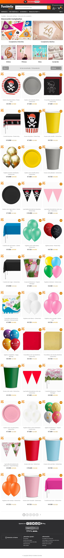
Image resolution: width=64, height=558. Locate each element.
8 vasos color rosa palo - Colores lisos (32, 500)
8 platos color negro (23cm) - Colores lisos (11, 210)
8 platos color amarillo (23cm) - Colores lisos (32, 173)
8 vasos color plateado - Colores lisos (53, 172)
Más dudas (26, 545)
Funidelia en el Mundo (47, 538)
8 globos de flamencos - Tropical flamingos (53, 428)
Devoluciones (26, 543)
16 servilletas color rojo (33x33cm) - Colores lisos (31, 355)
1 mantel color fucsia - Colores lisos (52, 500)
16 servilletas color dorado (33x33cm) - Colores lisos (53, 355)
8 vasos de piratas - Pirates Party (32, 136)
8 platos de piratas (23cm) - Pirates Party (11, 100)
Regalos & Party (34, 11)
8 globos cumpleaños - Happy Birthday (11, 355)
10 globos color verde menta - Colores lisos (32, 246)
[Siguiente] (40, 514)
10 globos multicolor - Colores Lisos (52, 282)
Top (60, 11)
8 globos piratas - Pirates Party (52, 245)
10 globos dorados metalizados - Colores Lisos (11, 173)
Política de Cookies (46, 543)
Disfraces (4, 11)
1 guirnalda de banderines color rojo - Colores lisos (32, 392)
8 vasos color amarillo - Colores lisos (52, 136)
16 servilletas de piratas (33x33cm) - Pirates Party (52, 100)
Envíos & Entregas (27, 540)
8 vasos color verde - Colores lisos (11, 391)
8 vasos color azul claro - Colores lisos (53, 464)
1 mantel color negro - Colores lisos (11, 282)
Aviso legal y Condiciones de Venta (50, 540)
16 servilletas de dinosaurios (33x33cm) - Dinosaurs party (11, 319)
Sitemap (44, 545)
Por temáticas (13, 11)
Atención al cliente (11, 537)
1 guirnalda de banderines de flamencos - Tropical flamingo (11, 464)
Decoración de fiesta (12, 16)
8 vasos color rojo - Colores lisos (32, 464)
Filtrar (5, 68)
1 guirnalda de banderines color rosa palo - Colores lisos (53, 210)
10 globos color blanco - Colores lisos (32, 318)
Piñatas (24, 62)
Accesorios (23, 11)
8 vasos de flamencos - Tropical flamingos (32, 282)
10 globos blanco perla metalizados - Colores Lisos (32, 428)
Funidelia (3, 16)
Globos (8, 62)
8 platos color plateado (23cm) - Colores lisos (32, 100)
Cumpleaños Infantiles (16, 42)
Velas (40, 62)
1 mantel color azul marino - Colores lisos (11, 246)
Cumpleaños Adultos (47, 42)
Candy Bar (55, 62)
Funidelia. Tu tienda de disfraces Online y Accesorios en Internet (7, 7)
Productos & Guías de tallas (30, 542)
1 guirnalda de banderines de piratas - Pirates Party (32, 210)
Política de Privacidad (47, 542)
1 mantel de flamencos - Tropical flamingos (53, 392)
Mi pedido (25, 538)
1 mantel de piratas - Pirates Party (11, 136)
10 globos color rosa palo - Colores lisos (52, 319)
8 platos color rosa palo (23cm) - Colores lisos (11, 428)
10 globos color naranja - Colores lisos (11, 500)
